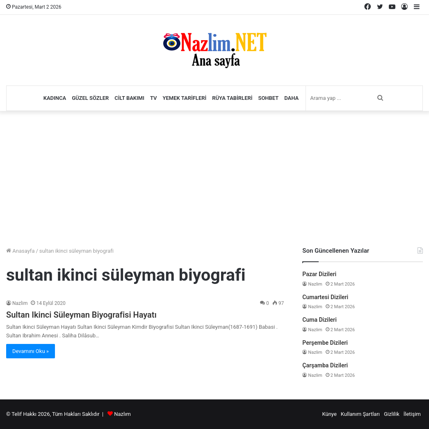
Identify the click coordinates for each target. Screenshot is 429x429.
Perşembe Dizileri (325, 342)
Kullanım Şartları (360, 414)
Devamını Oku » (30, 351)
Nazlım (122, 414)
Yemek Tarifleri (185, 98)
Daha (291, 98)
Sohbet (268, 98)
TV (153, 98)
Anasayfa (20, 251)
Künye (329, 414)
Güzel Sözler (90, 98)
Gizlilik (391, 414)
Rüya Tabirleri (232, 98)
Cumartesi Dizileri (325, 297)
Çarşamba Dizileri (325, 365)
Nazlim (19, 303)
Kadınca (54, 98)
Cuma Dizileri (319, 319)
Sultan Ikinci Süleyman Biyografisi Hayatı (81, 315)
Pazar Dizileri (319, 274)
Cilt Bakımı (129, 98)
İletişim (412, 414)
